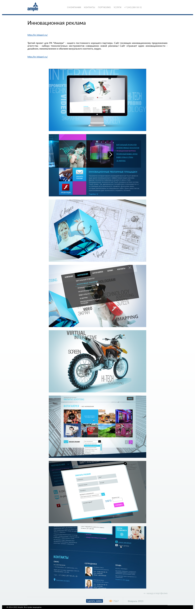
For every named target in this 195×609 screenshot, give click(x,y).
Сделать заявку (94, 601)
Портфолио (104, 7)
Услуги (117, 7)
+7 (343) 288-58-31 (133, 7)
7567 (116, 601)
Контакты (89, 7)
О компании (74, 7)
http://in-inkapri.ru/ (37, 34)
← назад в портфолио (156, 593)
